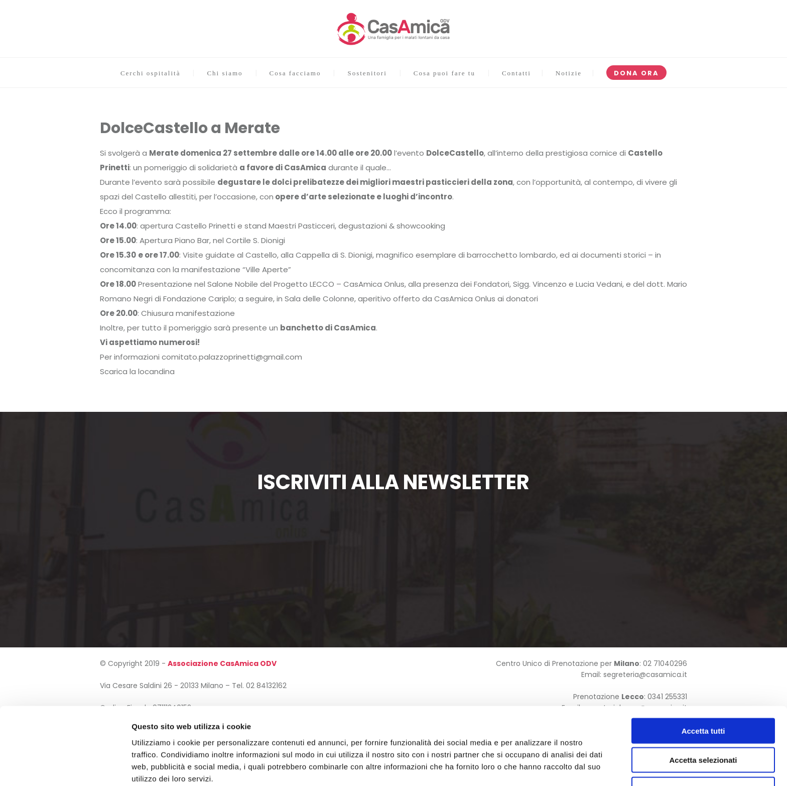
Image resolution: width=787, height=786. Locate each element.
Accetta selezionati (703, 715)
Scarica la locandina (137, 371)
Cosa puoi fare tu (444, 73)
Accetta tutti (703, 686)
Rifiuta (703, 744)
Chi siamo (224, 73)
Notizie (569, 73)
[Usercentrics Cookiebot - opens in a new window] (65, 766)
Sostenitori (366, 73)
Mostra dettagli (528, 766)
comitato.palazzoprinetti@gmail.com (232, 357)
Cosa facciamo (295, 73)
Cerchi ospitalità (150, 73)
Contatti (516, 73)
